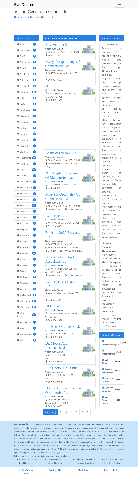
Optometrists (54, 459)
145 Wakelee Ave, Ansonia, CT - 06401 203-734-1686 (68, 70)
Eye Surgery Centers (114, 459)
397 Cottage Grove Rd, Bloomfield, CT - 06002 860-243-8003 (68, 397)
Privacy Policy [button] (111, 470)
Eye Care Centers (112, 463)
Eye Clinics (24, 463)
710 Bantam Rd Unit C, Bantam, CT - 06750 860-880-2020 (68, 312)
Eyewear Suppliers (85, 463)
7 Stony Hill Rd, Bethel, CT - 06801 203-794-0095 (68, 352)
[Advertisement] (69, 26)
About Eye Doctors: (111, 38)
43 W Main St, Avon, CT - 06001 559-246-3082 (68, 221)
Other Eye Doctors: (111, 335)
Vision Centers (30, 17)
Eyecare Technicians (85, 459)
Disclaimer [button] (83, 470)
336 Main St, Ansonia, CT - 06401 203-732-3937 (68, 50)
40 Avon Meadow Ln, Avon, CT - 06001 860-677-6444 (68, 290)
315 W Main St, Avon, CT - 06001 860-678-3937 (68, 180)
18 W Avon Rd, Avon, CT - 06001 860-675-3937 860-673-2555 (68, 201)
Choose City (23, 38)
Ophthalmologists (27, 459)
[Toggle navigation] (119, 4)
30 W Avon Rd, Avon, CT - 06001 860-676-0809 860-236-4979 (68, 159)
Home (17, 17)
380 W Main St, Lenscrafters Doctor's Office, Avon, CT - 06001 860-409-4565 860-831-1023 (68, 241)
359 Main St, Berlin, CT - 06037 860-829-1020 (68, 331)
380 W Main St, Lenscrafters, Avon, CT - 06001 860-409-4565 (68, 92)
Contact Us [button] (55, 470)
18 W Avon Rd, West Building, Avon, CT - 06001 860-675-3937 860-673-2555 (68, 266)
